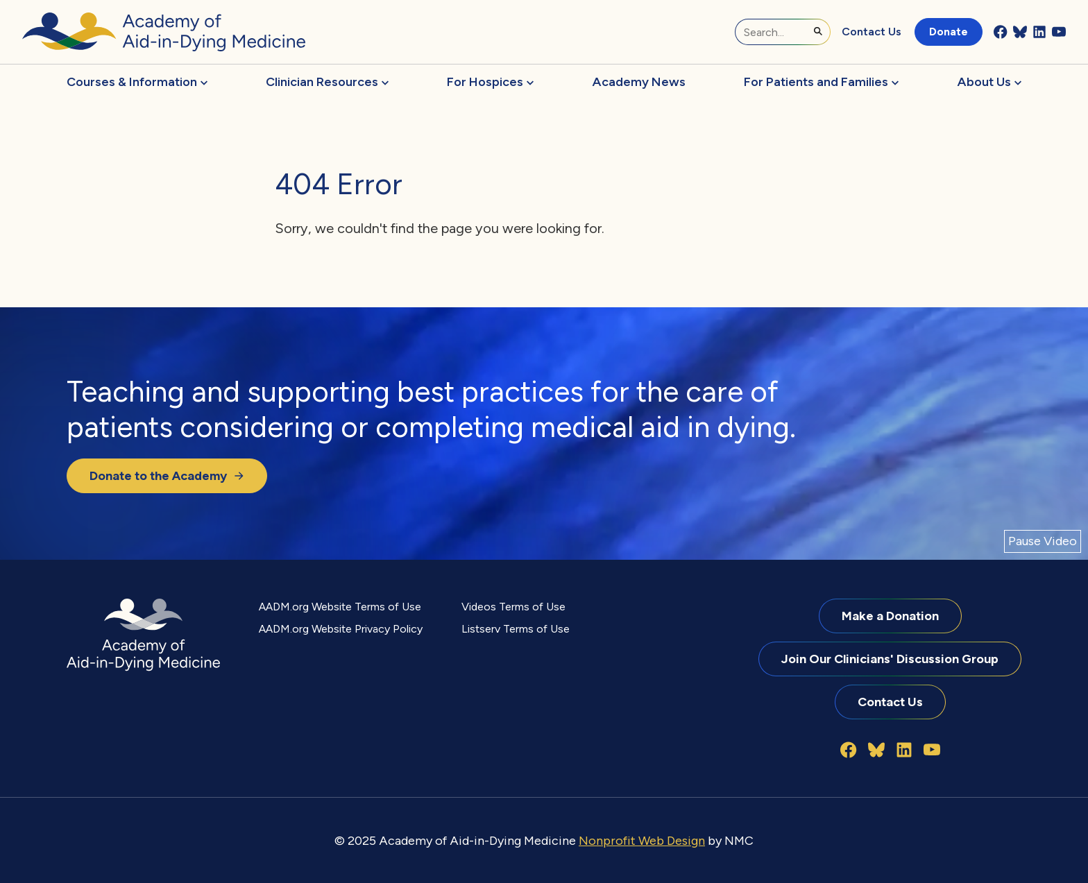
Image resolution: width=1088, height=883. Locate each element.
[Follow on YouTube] (1059, 32)
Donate (948, 31)
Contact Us (871, 31)
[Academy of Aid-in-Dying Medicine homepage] (163, 31)
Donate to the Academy (167, 475)
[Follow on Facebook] (1001, 32)
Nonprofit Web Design (642, 840)
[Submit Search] (818, 31)
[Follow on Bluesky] (1020, 32)
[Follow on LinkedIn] (1039, 32)
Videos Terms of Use (513, 606)
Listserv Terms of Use (515, 628)
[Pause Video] (1042, 541)
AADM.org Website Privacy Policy (341, 628)
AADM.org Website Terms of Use (340, 606)
